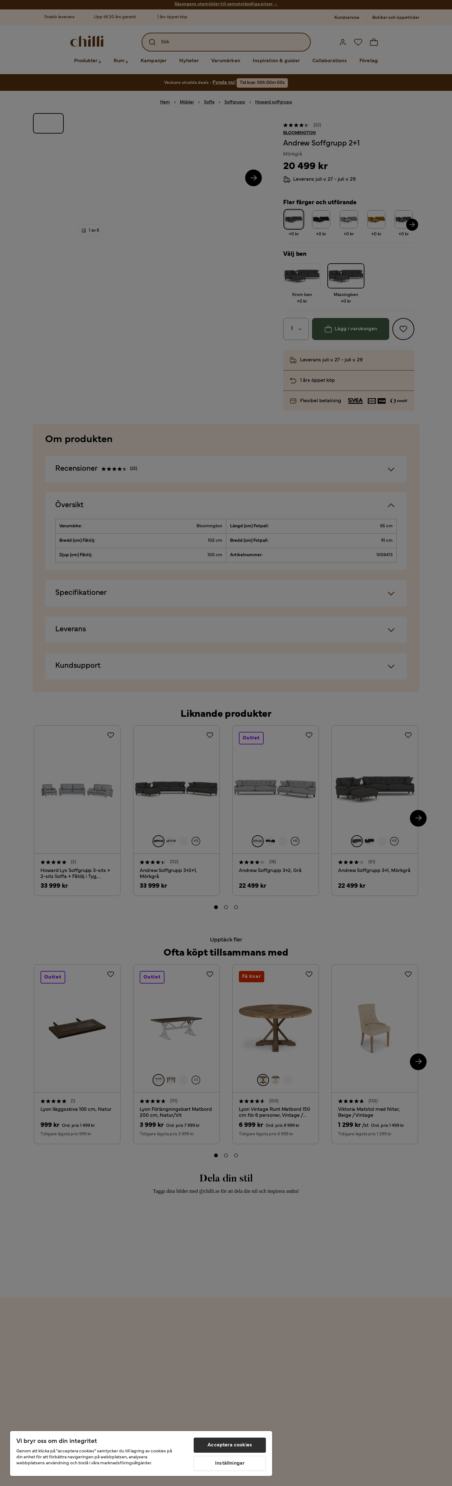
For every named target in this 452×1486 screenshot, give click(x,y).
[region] (141, 1453)
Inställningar (230, 1463)
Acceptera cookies (229, 1445)
